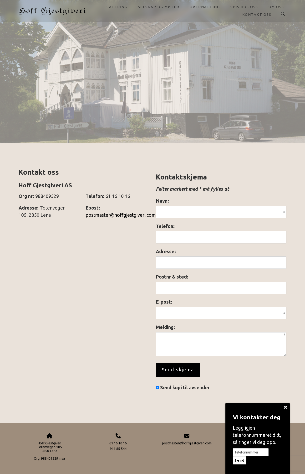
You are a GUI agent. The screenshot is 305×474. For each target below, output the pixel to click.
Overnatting (205, 7)
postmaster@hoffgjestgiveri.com (121, 215)
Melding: (165, 327)
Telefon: (165, 226)
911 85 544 (118, 449)
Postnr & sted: (172, 276)
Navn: (162, 201)
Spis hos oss (244, 7)
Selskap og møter (158, 7)
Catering (117, 7)
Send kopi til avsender (185, 387)
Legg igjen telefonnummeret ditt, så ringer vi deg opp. (257, 435)
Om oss (276, 7)
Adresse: (166, 251)
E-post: (164, 302)
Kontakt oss (256, 14)
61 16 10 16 (118, 443)
